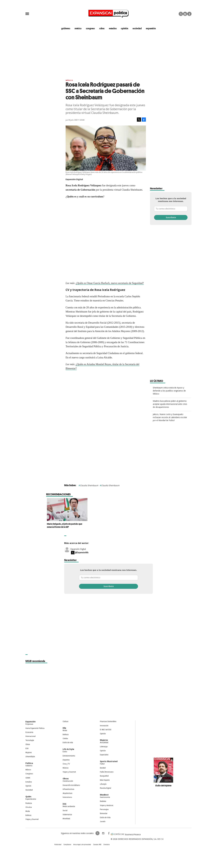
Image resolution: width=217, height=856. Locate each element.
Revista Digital (105, 788)
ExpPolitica (97, 833)
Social (65, 811)
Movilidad (66, 819)
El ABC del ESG (105, 730)
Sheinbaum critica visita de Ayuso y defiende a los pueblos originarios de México (169, 390)
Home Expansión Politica (34, 728)
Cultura (65, 722)
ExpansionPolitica (108, 833)
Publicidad (58, 844)
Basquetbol (104, 776)
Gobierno (28, 766)
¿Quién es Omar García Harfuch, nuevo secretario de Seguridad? (110, 283)
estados (113, 28)
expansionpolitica (103, 833)
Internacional (30, 736)
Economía (29, 732)
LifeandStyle (30, 757)
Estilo (65, 752)
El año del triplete (163, 785)
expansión (151, 28)
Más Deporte (105, 780)
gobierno (65, 28)
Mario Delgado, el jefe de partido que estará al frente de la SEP (105, 525)
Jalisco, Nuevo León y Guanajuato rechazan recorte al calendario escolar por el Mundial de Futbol (170, 417)
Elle (64, 728)
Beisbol (103, 768)
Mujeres (28, 753)
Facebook (189, 14)
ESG (27, 748)
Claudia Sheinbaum (89, 485)
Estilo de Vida (105, 817)
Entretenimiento (69, 756)
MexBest (104, 794)
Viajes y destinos (106, 805)
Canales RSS (97, 844)
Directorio (106, 844)
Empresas (29, 724)
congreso (90, 28)
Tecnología (29, 740)
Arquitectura (67, 793)
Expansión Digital (78, 549)
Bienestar (103, 813)
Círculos (28, 807)
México (69, 80)
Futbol (102, 764)
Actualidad (104, 743)
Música (65, 768)
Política (29, 763)
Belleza (28, 815)
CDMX (101, 28)
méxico (78, 28)
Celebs (65, 739)
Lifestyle (103, 784)
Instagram (185, 14)
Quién (28, 796)
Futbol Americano (106, 772)
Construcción (68, 781)
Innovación (104, 726)
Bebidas (103, 801)
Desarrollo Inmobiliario (71, 785)
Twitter (181, 14)
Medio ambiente (69, 807)
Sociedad (137, 28)
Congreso (29, 774)
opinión (124, 28)
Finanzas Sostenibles (108, 722)
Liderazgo (104, 747)
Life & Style (68, 749)
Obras (27, 744)
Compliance (68, 844)
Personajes (104, 809)
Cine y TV (66, 764)
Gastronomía (105, 797)
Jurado (102, 822)
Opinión (28, 786)
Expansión (30, 721)
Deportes (66, 760)
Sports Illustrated (108, 761)
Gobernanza (67, 815)
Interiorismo (67, 797)
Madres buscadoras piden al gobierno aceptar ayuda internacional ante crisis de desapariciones (170, 404)
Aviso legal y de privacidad (82, 844)
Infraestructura (68, 789)
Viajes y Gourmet (32, 819)
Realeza (28, 803)
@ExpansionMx (81, 552)
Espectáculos (30, 799)
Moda (27, 811)
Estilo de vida (68, 743)
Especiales (104, 755)
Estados (28, 782)
